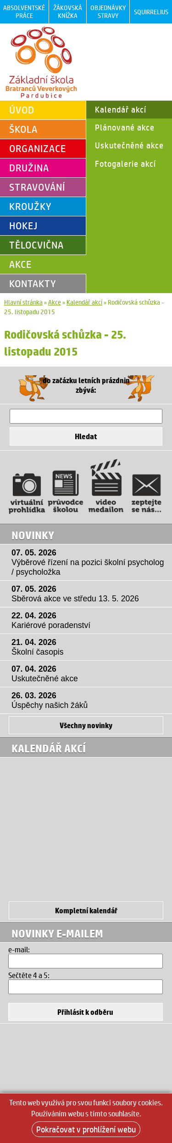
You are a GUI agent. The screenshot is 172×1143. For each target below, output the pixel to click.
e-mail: (19, 949)
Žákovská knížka (67, 11)
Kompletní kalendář (86, 910)
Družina (29, 167)
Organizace (37, 148)
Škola (23, 129)
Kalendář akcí (120, 109)
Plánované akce (125, 127)
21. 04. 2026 (88, 647)
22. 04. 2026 (88, 620)
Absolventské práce (24, 11)
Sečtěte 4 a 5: (29, 975)
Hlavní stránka (23, 302)
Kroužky (30, 206)
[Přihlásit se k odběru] (85, 1012)
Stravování (37, 186)
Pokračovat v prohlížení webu (86, 1129)
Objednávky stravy (108, 11)
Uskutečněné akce (129, 145)
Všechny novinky (86, 725)
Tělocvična (36, 244)
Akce (20, 264)
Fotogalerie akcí (125, 163)
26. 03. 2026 (88, 700)
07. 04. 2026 (88, 674)
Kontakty (32, 283)
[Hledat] (86, 416)
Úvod (21, 109)
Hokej (23, 225)
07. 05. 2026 (88, 562)
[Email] (85, 961)
